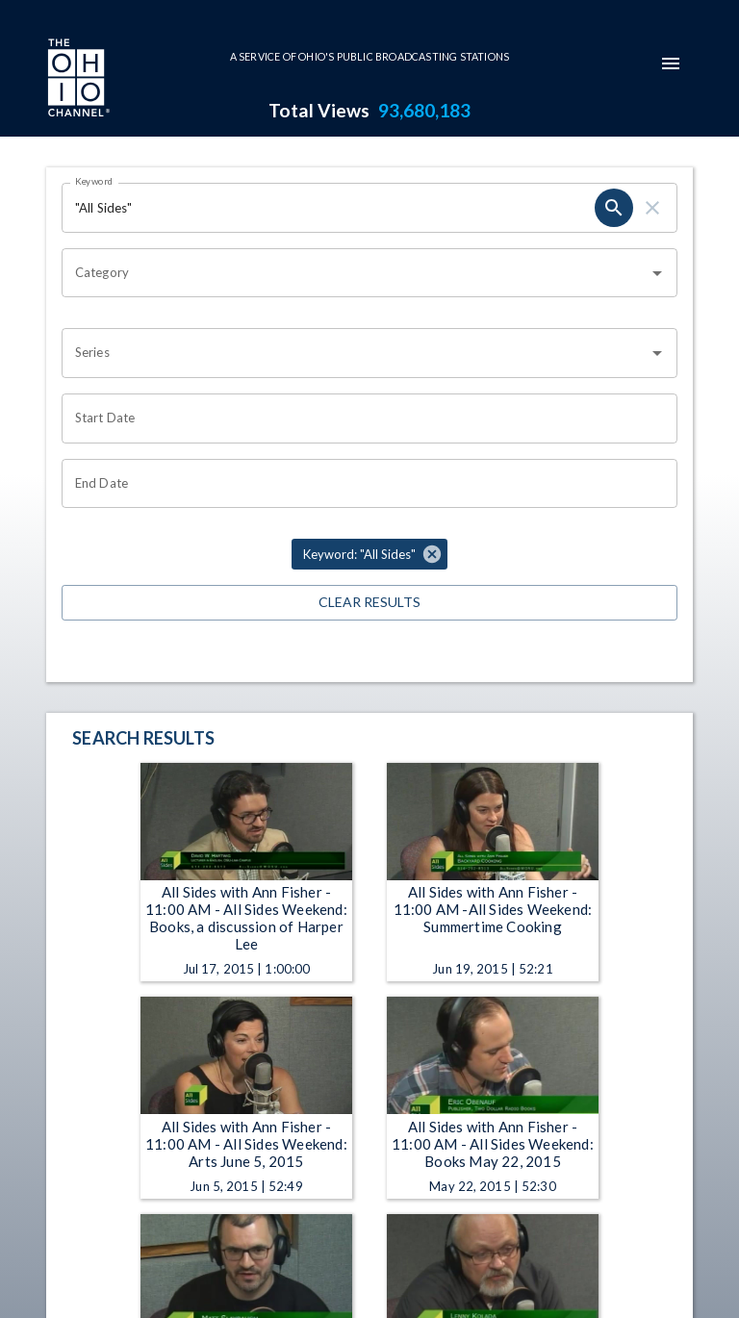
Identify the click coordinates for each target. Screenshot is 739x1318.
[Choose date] (363, 418)
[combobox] (355, 273)
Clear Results (369, 603)
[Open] (657, 273)
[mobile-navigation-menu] (670, 63)
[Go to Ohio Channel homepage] (77, 80)
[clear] (652, 208)
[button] (369, 554)
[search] (614, 208)
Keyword (94, 181)
